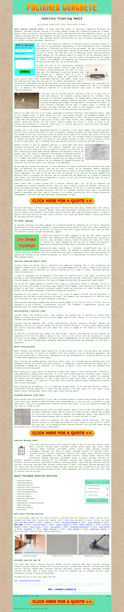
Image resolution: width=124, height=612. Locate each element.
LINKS (85, 13)
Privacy (108, 596)
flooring (49, 70)
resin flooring (67, 381)
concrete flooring (75, 94)
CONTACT (97, 13)
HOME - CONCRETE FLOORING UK (62, 589)
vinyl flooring (94, 522)
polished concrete (32, 31)
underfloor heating (98, 529)
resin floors (80, 378)
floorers (48, 522)
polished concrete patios (72, 447)
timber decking (85, 524)
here (52, 573)
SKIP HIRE (18, 524)
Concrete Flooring (24, 596)
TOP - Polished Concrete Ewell (27, 580)
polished (63, 141)
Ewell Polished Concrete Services (35, 476)
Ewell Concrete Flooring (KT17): (29, 29)
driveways (28, 529)
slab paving (55, 527)
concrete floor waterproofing (26, 319)
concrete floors (103, 444)
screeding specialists (79, 527)
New (32, 596)
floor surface (59, 83)
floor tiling (35, 527)
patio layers (28, 522)
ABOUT (91, 13)
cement (79, 175)
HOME (80, 13)
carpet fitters (62, 524)
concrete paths (39, 524)
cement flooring (47, 449)
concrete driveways (70, 522)
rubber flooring (50, 529)
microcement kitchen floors (70, 449)
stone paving (104, 527)
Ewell (47, 208)
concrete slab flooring (80, 460)
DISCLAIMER (105, 13)
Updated (37, 596)
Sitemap (16, 596)
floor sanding (73, 529)
